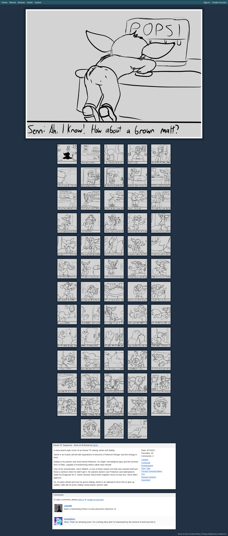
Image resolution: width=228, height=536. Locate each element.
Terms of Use (182, 534)
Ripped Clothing (148, 477)
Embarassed (147, 465)
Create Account (219, 2)
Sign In (207, 2)
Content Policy (194, 534)
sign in (81, 499)
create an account (95, 499)
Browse (21, 2)
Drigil (95, 445)
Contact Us (222, 534)
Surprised (145, 480)
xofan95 (68, 506)
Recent (12, 2)
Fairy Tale (145, 468)
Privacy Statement (209, 534)
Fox (143, 474)
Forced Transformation (151, 471)
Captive (144, 459)
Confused (145, 462)
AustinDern (69, 519)
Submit (38, 2)
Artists (30, 2)
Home (4, 2)
